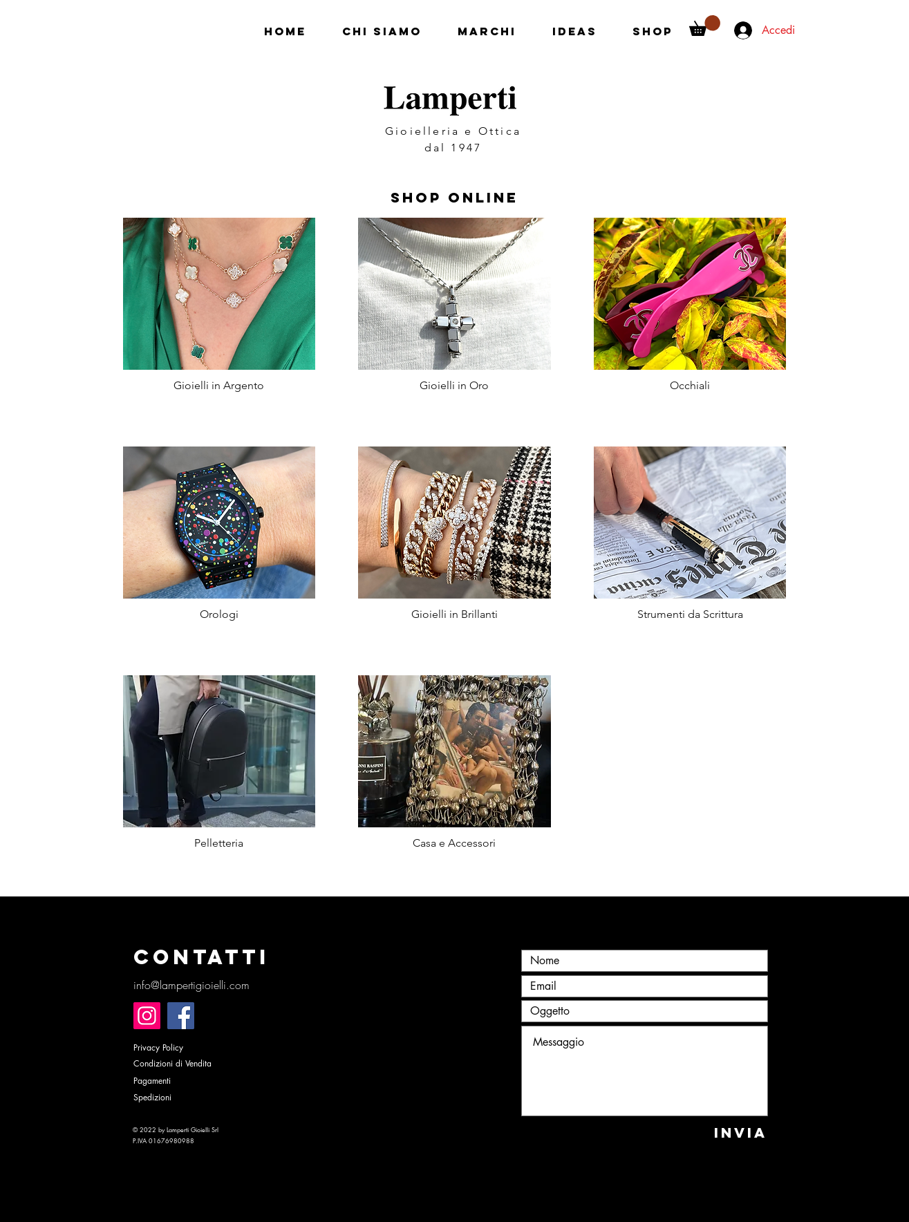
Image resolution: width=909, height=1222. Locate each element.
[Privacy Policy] (182, 1048)
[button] (704, 25)
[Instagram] (146, 1015)
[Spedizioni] (182, 1098)
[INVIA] (741, 1132)
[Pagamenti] (182, 1081)
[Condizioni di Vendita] (185, 1064)
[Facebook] (180, 1015)
